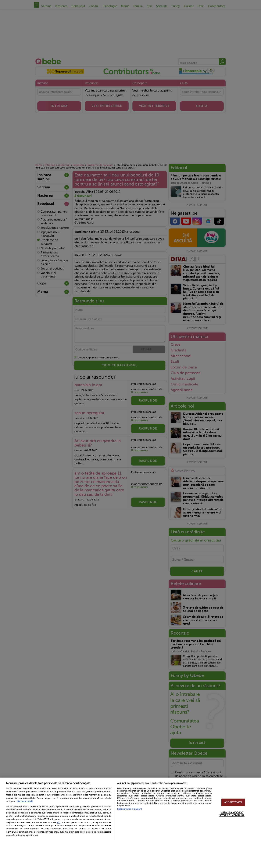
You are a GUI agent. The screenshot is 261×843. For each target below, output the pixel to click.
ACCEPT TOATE (233, 802)
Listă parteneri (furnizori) (129, 809)
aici (58, 822)
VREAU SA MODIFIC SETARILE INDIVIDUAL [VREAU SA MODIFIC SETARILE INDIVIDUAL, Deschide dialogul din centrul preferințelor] (231, 814)
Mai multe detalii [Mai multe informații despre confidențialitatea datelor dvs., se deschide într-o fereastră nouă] (25, 801)
